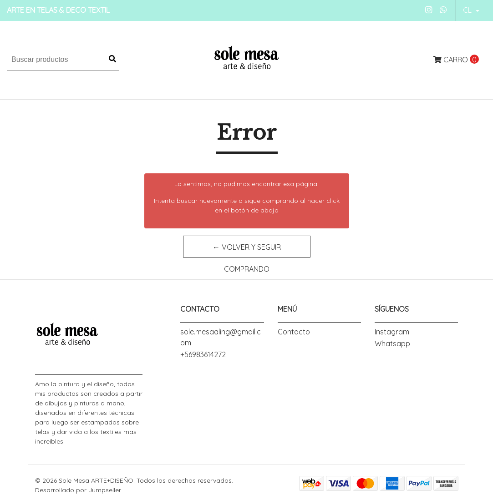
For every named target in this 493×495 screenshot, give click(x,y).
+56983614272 (203, 354)
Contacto (294, 331)
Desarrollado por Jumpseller (78, 490)
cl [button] (468, 10)
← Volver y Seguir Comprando (247, 250)
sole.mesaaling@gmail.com (220, 337)
